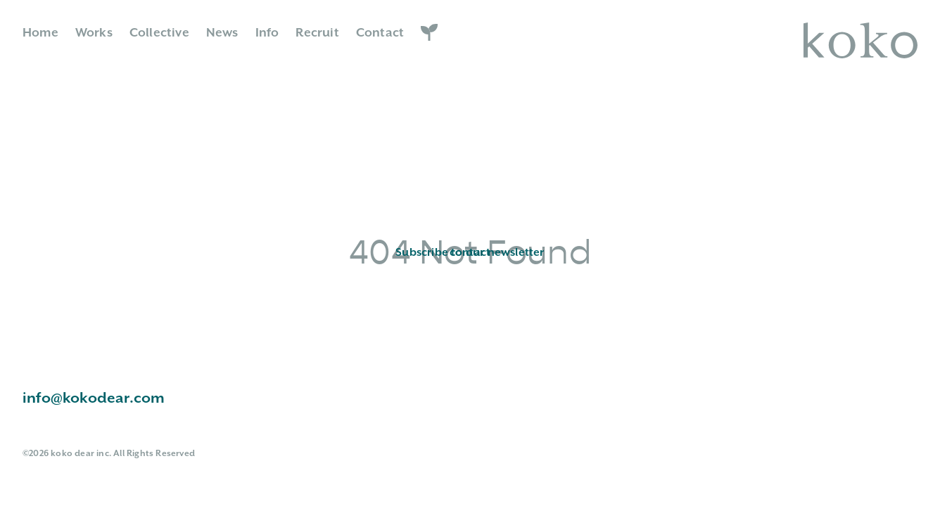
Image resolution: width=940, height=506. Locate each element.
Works (94, 33)
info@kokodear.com (94, 398)
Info (267, 33)
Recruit (317, 33)
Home (40, 33)
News (222, 33)
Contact (380, 33)
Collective (159, 33)
